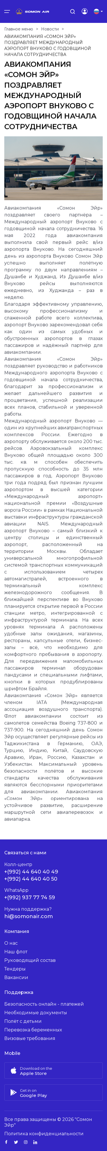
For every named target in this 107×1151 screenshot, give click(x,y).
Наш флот (15, 951)
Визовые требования (29, 1038)
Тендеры (15, 969)
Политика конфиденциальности (44, 1133)
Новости (50, 32)
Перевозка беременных (33, 1030)
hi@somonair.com (28, 916)
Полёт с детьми (23, 1021)
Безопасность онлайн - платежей (44, 1004)
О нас (11, 943)
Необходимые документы (35, 1012)
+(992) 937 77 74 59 (29, 897)
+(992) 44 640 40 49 (31, 872)
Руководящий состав (30, 960)
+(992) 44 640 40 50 (30, 879)
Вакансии (16, 977)
